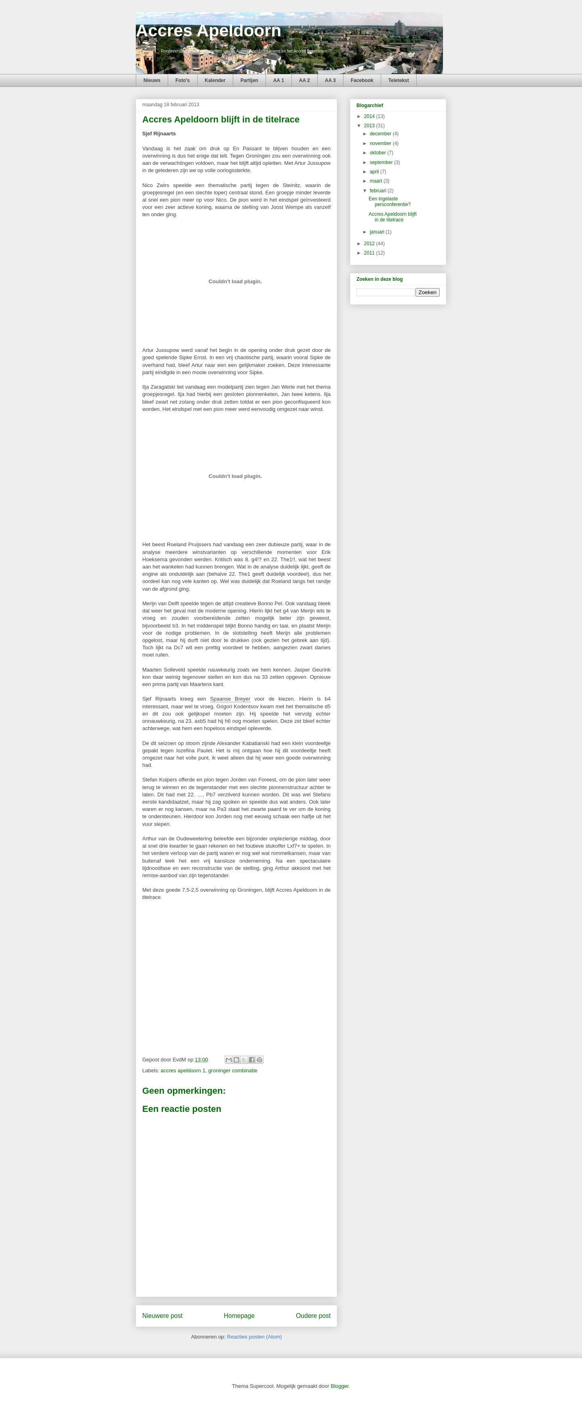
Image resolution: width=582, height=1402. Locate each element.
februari (379, 191)
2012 (370, 243)
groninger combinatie (232, 1070)
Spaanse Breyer (230, 699)
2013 (370, 125)
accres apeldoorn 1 (183, 1070)
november (381, 143)
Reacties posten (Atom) (254, 1337)
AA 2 (304, 80)
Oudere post (313, 1315)
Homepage (239, 1315)
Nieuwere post (162, 1315)
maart (377, 181)
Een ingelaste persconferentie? (390, 201)
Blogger (339, 1386)
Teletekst (398, 80)
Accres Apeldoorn (208, 30)
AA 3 (330, 80)
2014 (370, 116)
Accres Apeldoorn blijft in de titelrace (393, 217)
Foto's (182, 80)
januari (378, 232)
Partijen (249, 80)
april (375, 172)
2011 (370, 253)
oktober (378, 153)
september (382, 162)
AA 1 (278, 80)
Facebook (362, 80)
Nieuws (151, 80)
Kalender (215, 80)
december (381, 134)
